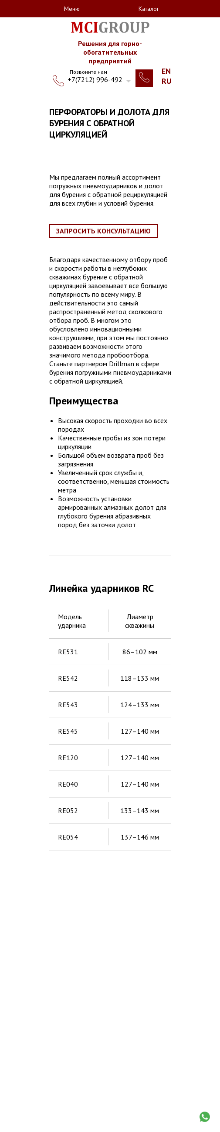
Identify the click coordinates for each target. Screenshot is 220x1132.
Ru (166, 81)
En (166, 71)
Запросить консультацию (103, 230)
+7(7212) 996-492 (95, 79)
